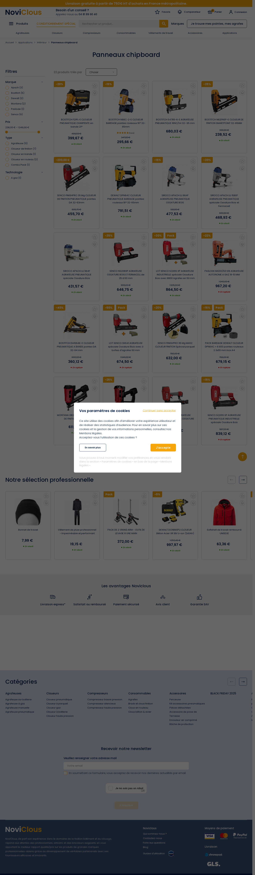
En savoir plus (93, 447)
